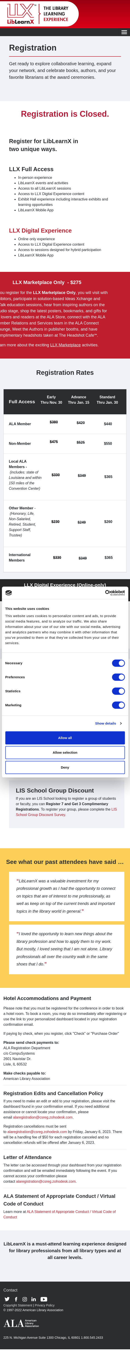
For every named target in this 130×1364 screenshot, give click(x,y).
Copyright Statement (17, 1305)
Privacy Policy (44, 1305)
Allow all (65, 738)
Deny (65, 767)
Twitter (9, 1299)
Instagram (25, 1299)
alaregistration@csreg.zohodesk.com (43, 1117)
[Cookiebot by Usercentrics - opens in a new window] (105, 593)
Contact (10, 1290)
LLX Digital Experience (40, 230)
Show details (105, 723)
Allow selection (65, 752)
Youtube (43, 1299)
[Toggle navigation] (124, 32)
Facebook (17, 1299)
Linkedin (34, 1299)
